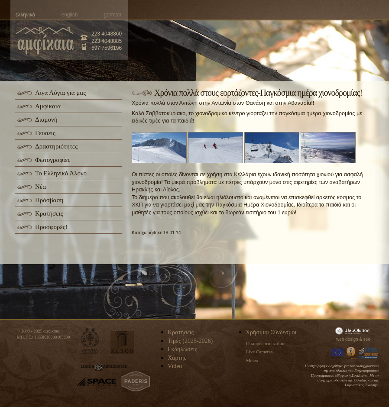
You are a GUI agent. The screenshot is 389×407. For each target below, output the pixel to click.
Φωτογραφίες (52, 159)
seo (366, 339)
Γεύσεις (45, 132)
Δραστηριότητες (56, 146)
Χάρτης (177, 358)
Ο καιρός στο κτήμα (265, 343)
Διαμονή (46, 119)
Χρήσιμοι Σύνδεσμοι (271, 332)
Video (175, 366)
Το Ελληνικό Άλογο (61, 173)
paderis (135, 381)
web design (347, 339)
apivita (90, 341)
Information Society (352, 353)
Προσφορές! (51, 226)
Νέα (40, 186)
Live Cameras (259, 351)
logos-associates (104, 367)
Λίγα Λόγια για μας (60, 92)
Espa (369, 353)
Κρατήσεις (49, 213)
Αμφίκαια (48, 106)
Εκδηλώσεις (182, 349)
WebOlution (353, 330)
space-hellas (96, 381)
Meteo (252, 360)
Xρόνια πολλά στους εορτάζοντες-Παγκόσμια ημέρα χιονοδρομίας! (258, 92)
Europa (338, 353)
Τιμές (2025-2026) (190, 341)
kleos (122, 342)
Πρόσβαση (49, 200)
